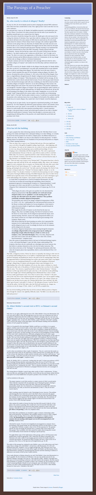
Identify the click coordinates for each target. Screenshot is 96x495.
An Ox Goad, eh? (70, 139)
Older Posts (56, 475)
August (70, 107)
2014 (67, 105)
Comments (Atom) (17, 478)
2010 (67, 128)
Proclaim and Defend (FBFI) (73, 145)
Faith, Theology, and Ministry (73, 137)
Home (29, 475)
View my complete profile (71, 165)
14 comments (23, 120)
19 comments (24, 298)
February (70, 116)
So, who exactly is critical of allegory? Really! (26, 21)
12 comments (24, 470)
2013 (67, 121)
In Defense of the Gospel (72, 143)
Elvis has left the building (17, 128)
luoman (50, 487)
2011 (67, 126)
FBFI (67, 141)
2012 (67, 124)
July (69, 113)
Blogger (61, 487)
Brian (76, 152)
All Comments (70, 175)
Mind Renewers (70, 135)
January (70, 118)
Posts (67, 172)
